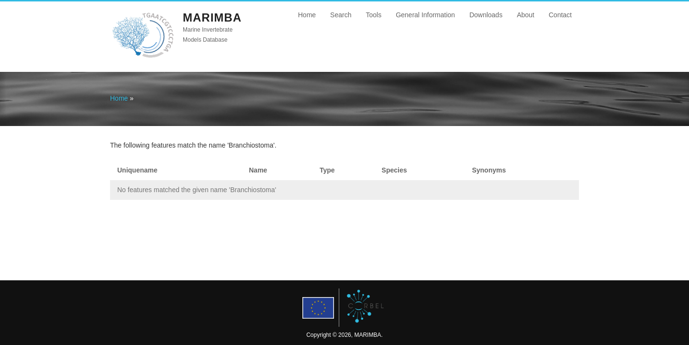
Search (340, 15)
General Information (425, 15)
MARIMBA (212, 17)
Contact (560, 15)
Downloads (485, 15)
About (525, 15)
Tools (373, 15)
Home (307, 15)
